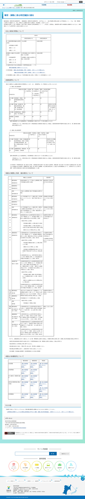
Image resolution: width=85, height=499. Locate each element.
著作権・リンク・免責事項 (33, 481)
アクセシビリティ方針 (46, 481)
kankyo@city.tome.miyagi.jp (19, 427)
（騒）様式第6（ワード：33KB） (24, 384)
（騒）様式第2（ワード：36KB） (24, 371)
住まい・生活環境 (16, 7)
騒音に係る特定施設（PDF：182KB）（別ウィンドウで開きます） (29, 70)
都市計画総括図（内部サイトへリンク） (18, 67)
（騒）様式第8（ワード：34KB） (24, 396)
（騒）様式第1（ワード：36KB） (24, 365)
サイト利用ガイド (11, 481)
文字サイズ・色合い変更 (49, 1)
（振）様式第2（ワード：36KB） (33, 371)
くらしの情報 (8, 7)
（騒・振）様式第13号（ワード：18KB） (43, 389)
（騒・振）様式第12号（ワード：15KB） (43, 384)
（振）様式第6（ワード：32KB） (33, 384)
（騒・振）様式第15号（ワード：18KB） (43, 396)
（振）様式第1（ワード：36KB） (33, 365)
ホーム (3, 7)
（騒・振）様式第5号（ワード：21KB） (43, 365)
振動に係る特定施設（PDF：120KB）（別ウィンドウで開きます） (29, 72)
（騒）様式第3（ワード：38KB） (24, 377)
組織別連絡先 (57, 481)
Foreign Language (60, 1)
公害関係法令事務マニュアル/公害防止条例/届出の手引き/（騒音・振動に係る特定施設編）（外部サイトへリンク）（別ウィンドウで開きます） (40, 411)
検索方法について (65, 453)
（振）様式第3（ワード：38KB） (33, 377)
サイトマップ (21, 481)
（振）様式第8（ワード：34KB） (33, 396)
